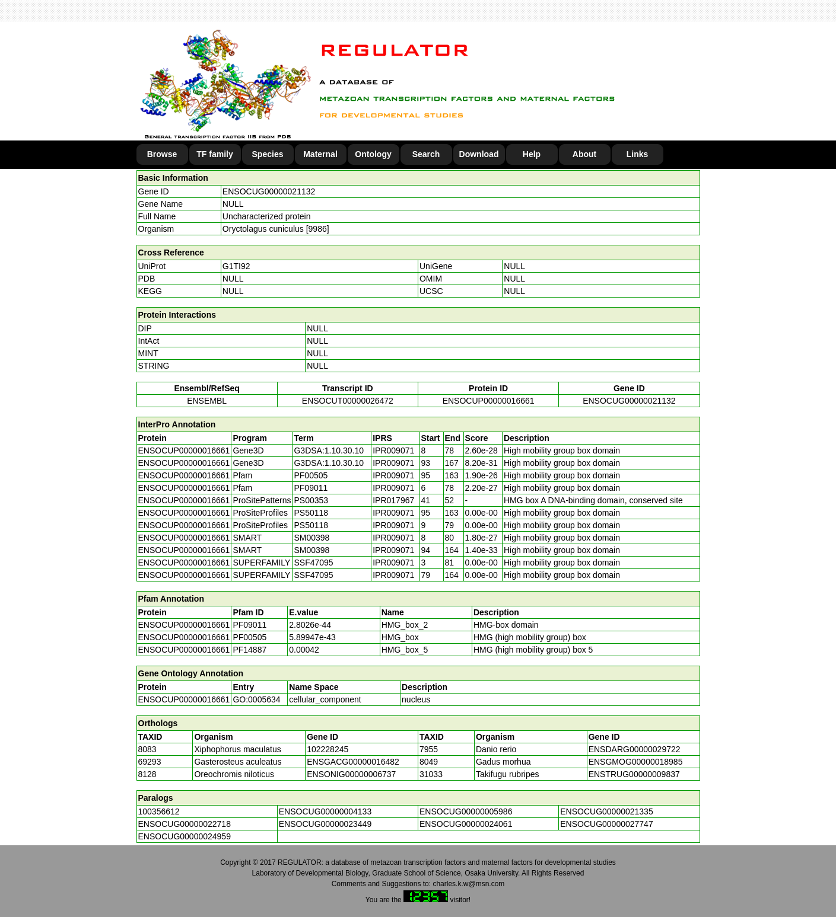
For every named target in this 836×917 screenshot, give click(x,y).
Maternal (320, 154)
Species (268, 154)
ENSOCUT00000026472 (347, 400)
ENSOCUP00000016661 (489, 400)
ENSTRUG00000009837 (634, 774)
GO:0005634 (256, 699)
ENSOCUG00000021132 (268, 191)
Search (426, 154)
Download (479, 154)
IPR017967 (393, 500)
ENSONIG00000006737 (351, 774)
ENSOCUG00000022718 (184, 824)
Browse (162, 154)
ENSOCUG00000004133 (325, 811)
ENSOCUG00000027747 (606, 824)
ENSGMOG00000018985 (636, 761)
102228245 (327, 749)
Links (638, 154)
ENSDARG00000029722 (635, 749)
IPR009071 (393, 450)
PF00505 (249, 637)
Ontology (373, 154)
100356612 (159, 811)
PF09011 (249, 625)
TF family (214, 154)
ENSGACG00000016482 (353, 761)
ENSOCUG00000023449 (325, 824)
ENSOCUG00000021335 (606, 811)
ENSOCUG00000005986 (465, 811)
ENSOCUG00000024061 (465, 824)
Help (532, 154)
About (584, 154)
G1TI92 (236, 266)
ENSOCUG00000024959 (184, 836)
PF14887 (249, 649)
